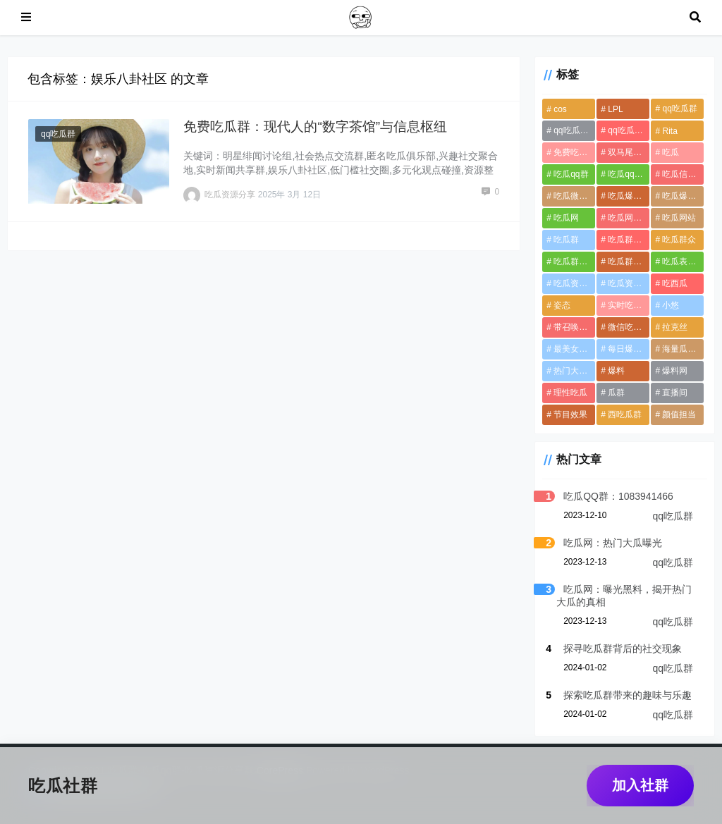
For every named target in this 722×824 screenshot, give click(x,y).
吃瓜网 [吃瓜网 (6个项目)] (566, 218)
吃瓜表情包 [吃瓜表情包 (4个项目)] (683, 261)
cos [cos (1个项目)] (560, 109)
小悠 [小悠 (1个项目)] (670, 305)
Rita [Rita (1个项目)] (669, 131)
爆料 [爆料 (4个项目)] (616, 371)
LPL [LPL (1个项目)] (615, 109)
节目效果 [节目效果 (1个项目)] (570, 414)
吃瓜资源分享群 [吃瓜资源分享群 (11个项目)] (574, 283)
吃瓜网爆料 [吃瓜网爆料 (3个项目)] (628, 218)
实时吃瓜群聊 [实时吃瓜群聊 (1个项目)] (628, 305)
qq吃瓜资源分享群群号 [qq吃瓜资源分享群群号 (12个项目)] (628, 130)
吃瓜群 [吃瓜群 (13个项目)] (566, 240)
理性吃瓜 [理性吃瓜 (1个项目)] (570, 393)
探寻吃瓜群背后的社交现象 (622, 648)
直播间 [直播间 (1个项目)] (674, 393)
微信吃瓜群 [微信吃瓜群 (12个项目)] (628, 327)
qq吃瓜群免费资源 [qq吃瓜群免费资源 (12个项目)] (574, 130)
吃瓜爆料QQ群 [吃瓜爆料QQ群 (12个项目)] (628, 196)
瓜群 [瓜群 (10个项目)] (616, 393)
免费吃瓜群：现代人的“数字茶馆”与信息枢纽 (315, 126)
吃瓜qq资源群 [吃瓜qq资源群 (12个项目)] (628, 174)
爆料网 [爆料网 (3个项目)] (674, 371)
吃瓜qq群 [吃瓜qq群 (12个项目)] (570, 174)
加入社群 (640, 785)
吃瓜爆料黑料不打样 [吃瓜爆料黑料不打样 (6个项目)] (683, 196)
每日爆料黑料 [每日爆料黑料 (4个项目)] (628, 349)
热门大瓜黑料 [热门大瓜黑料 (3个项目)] (574, 371)
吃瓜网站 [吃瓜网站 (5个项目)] (679, 218)
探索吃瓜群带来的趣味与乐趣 (627, 695)
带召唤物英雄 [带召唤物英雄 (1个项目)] (574, 327)
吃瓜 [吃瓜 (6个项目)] (670, 152)
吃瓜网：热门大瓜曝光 (612, 542)
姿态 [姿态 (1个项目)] (561, 305)
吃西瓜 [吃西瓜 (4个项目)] (674, 283)
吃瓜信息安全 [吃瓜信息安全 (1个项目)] (683, 174)
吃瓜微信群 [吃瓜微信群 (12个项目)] (574, 196)
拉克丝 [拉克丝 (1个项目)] (674, 327)
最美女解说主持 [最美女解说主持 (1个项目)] (574, 349)
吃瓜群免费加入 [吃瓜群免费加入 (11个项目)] (574, 261)
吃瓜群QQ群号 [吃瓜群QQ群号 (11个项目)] (628, 240)
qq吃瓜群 (58, 134)
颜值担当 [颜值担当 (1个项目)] (679, 414)
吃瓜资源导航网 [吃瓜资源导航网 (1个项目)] (628, 283)
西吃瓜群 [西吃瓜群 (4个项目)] (625, 414)
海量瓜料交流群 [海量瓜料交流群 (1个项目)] (683, 349)
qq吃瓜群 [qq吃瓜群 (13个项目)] (679, 108)
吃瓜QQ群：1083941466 (618, 496)
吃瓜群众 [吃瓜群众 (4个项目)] (679, 240)
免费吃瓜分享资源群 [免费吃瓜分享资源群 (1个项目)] (574, 152)
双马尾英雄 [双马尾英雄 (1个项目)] (628, 152)
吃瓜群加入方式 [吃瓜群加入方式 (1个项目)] (628, 261)
